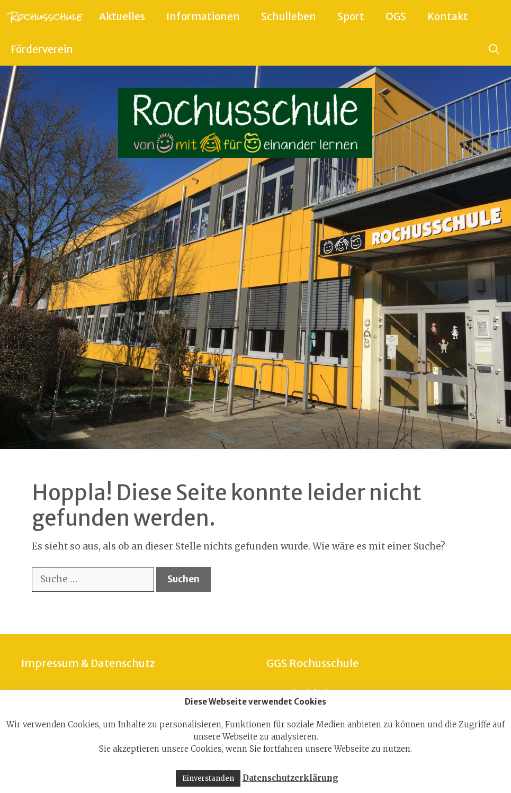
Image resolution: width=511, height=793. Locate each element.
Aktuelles (122, 16)
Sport (350, 16)
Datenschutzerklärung (290, 778)
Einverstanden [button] (208, 778)
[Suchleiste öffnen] (494, 49)
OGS (396, 16)
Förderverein (42, 49)
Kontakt (447, 16)
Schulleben (288, 16)
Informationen (203, 16)
